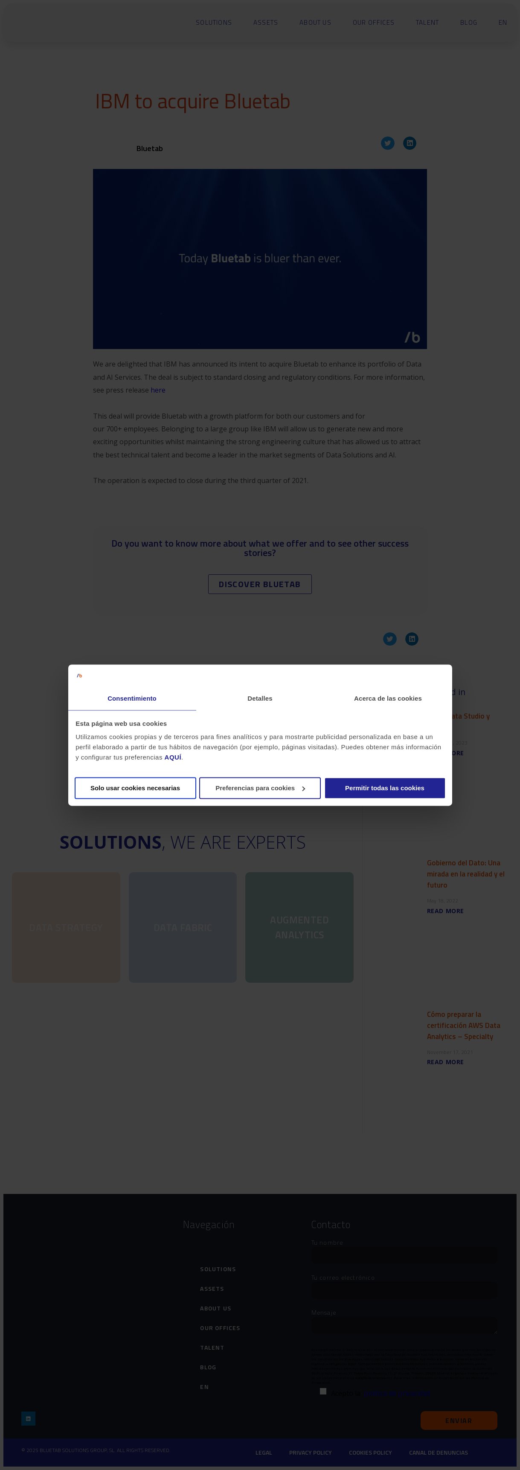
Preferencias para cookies (260, 788)
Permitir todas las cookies (384, 788)
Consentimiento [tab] (132, 698)
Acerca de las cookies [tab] (388, 698)
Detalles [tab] (259, 698)
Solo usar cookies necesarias (135, 788)
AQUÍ (173, 757)
